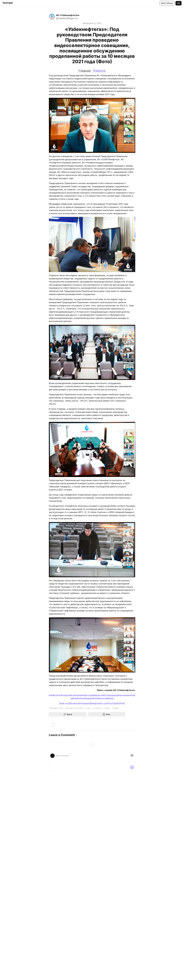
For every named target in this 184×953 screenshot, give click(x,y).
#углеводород (110, 695)
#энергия (65, 695)
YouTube (112, 703)
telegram (95, 703)
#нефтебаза (79, 698)
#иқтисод (102, 698)
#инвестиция (87, 695)
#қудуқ (88, 698)
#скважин (75, 695)
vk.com (104, 703)
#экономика (124, 695)
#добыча (98, 695)
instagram (85, 703)
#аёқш (110, 698)
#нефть (52, 695)
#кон (94, 698)
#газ (58, 695)
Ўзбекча (99, 71)
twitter (121, 703)
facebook (74, 703)
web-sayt (64, 703)
